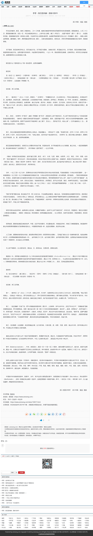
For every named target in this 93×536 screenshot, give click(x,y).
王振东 (57, 523)
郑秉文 (49, 527)
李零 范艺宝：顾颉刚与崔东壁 (10, 490)
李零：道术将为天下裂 (8, 480)
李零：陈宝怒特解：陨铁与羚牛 (10, 510)
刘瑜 (63, 525)
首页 (2, 7)
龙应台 (26, 518)
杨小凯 (19, 527)
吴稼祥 (87, 525)
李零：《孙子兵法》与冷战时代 (10, 503)
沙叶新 (57, 525)
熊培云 (87, 523)
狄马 (63, 523)
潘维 (41, 527)
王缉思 (26, 523)
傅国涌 (57, 518)
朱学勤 (34, 527)
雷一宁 (26, 525)
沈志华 (34, 520)
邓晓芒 (19, 523)
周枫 (33, 525)
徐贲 (3, 520)
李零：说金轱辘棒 (7, 500)
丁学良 (34, 518)
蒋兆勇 (41, 525)
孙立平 (79, 527)
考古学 (20, 399)
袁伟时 (72, 523)
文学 (53, 7)
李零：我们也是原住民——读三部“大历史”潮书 (15, 485)
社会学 (35, 7)
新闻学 (41, 7)
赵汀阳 (49, 520)
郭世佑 (41, 523)
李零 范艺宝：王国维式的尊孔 (10, 488)
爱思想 (6, 2)
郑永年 (19, 518)
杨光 (86, 527)
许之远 (4, 527)
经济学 (14, 7)
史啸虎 (79, 523)
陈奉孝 (34, 523)
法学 (8, 7)
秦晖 (3, 518)
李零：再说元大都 (7, 495)
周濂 (3, 523)
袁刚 (10, 527)
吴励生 (26, 527)
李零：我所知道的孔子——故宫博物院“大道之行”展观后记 (18, 483)
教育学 (48, 7)
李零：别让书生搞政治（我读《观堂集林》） (14, 493)
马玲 (48, 523)
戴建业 (57, 520)
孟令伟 (19, 525)
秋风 (3, 525)
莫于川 (57, 527)
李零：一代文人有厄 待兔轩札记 (11, 498)
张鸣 (71, 520)
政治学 (20, 7)
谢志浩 (72, 527)
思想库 (71, 7)
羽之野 (64, 527)
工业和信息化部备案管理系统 (46, 534)
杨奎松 (79, 520)
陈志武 (87, 518)
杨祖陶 (26, 520)
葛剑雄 (72, 525)
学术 (9, 399)
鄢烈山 (49, 518)
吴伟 (48, 525)
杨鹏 (10, 523)
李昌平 (64, 520)
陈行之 (11, 518)
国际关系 (27, 7)
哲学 (65, 7)
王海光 (87, 520)
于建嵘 (79, 518)
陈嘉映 (64, 518)
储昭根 (79, 525)
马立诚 (19, 520)
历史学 (59, 7)
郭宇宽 (11, 520)
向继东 (41, 520)
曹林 (41, 518)
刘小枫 (11, 525)
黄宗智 (72, 518)
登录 (44, 448)
